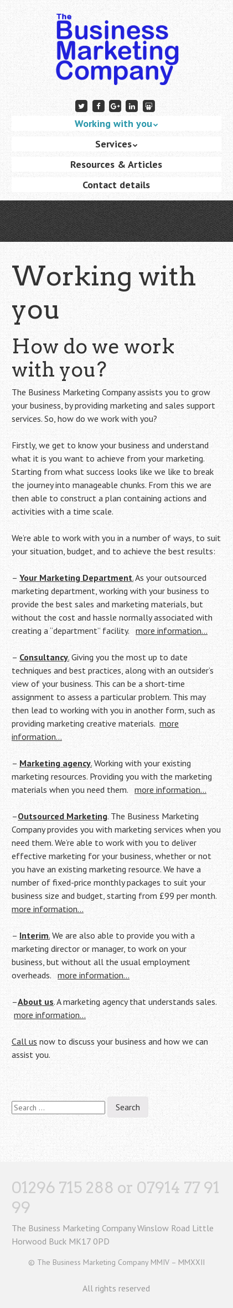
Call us (24, 1041)
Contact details (116, 184)
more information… (172, 630)
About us (36, 1001)
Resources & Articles (116, 164)
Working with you (113, 123)
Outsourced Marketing (62, 816)
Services (113, 143)
